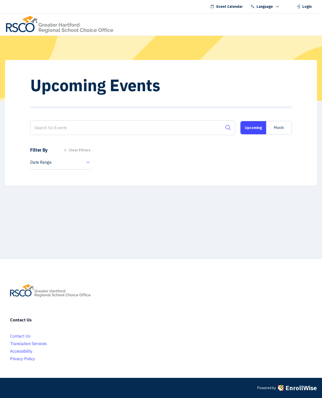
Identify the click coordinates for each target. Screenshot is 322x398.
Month (279, 127)
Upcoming (253, 127)
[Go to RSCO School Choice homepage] (59, 24)
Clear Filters (77, 150)
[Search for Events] (132, 127)
